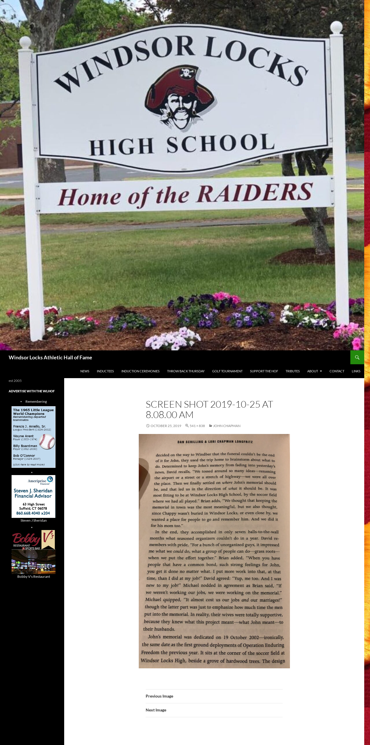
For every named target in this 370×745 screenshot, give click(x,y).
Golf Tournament (227, 371)
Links (356, 371)
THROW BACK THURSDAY (186, 371)
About (312, 371)
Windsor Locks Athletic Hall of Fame (50, 357)
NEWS (84, 371)
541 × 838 (197, 426)
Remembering (36, 401)
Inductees (105, 371)
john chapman (226, 426)
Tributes (293, 371)
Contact (337, 371)
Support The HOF (264, 371)
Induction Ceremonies (140, 371)
